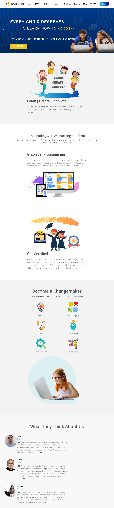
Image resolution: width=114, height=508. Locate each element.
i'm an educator (84, 450)
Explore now (20, 53)
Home (29, 4)
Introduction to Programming (44, 483)
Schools (77, 4)
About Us (37, 4)
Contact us (93, 4)
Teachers (67, 4)
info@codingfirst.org (82, 483)
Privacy (8, 495)
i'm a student (66, 450)
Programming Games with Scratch (46, 486)
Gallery (46, 4)
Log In (8, 492)
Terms (8, 498)
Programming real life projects (45, 492)
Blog (85, 4)
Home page (10, 483)
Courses (56, 4)
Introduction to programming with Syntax (49, 489)
